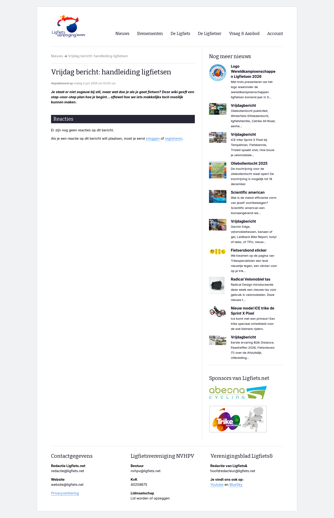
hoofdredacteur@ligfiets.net (232, 471)
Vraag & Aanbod (244, 33)
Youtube (217, 485)
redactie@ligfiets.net (67, 471)
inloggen (153, 138)
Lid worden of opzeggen (150, 498)
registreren (173, 138)
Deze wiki (170, 92)
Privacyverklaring (65, 493)
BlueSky (235, 485)
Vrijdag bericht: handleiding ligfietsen (98, 56)
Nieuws (57, 56)
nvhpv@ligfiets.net (146, 471)
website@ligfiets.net (67, 485)
